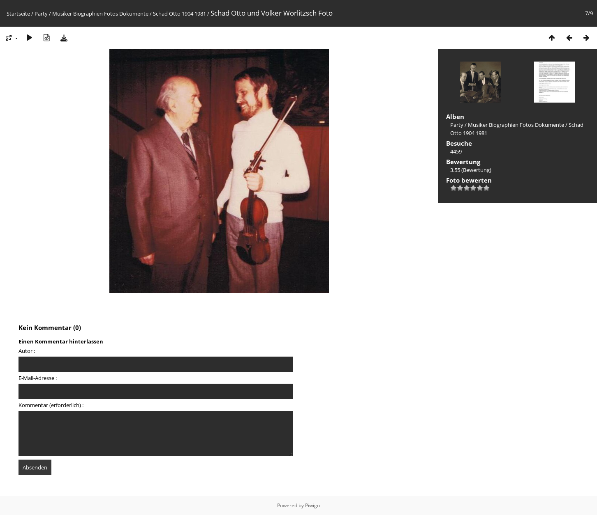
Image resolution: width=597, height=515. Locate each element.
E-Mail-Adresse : (38, 378)
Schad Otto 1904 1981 (179, 13)
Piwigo (312, 505)
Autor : (27, 351)
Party (41, 13)
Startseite (18, 13)
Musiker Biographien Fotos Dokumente (100, 13)
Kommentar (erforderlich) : (51, 405)
